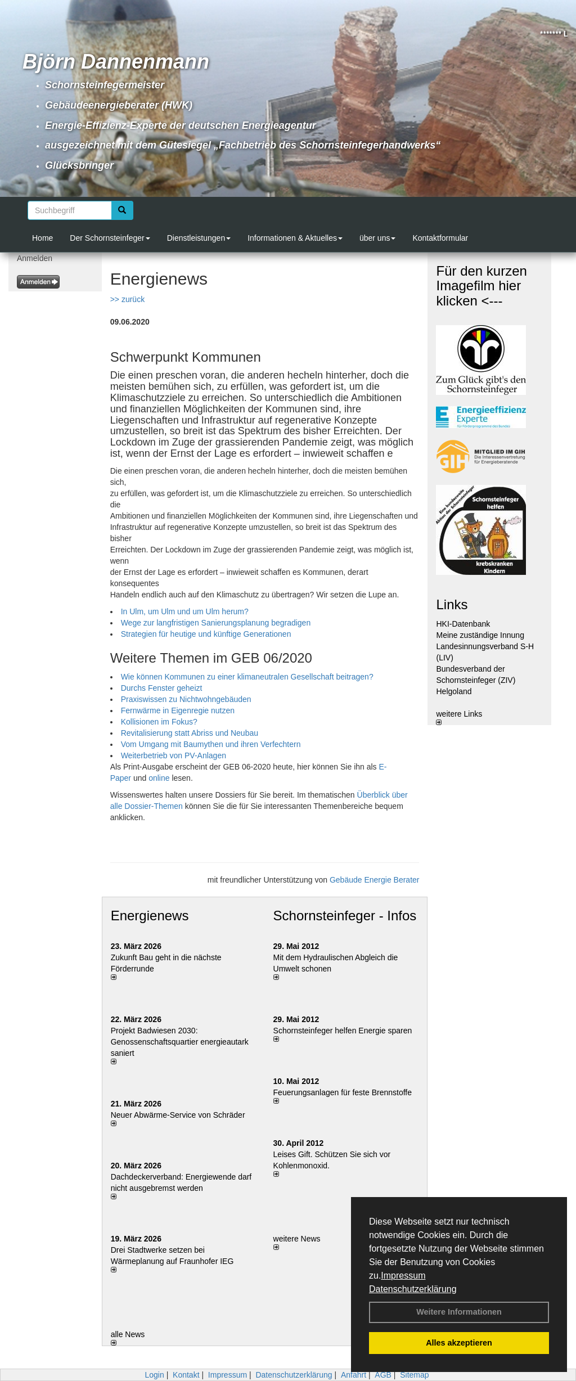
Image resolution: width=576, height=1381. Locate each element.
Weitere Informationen (459, 1311)
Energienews (150, 915)
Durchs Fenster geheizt (161, 687)
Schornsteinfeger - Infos (345, 915)
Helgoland (453, 691)
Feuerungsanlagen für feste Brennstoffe (342, 1092)
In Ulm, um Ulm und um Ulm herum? (185, 611)
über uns (377, 237)
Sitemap (414, 1374)
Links (451, 604)
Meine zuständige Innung (480, 635)
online (158, 777)
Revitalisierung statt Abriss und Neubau (189, 732)
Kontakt (186, 1374)
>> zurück (127, 299)
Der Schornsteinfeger (110, 237)
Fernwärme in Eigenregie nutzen (178, 710)
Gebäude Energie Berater (375, 879)
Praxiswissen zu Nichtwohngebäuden (186, 699)
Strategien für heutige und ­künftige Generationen (206, 633)
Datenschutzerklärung (413, 1289)
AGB (383, 1374)
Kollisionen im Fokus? (159, 721)
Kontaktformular (440, 237)
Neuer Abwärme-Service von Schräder (178, 1114)
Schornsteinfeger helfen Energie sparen (342, 1030)
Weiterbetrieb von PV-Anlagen (173, 755)
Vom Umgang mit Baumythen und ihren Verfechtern (211, 744)
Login (154, 1374)
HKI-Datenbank (463, 623)
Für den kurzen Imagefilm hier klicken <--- (481, 285)
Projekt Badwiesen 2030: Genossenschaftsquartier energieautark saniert (180, 1042)
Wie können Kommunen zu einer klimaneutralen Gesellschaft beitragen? (247, 676)
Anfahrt (353, 1374)
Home (42, 237)
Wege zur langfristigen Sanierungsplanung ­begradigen (216, 622)
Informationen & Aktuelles (295, 237)
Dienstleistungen (199, 237)
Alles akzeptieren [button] (459, 1342)
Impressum (403, 1275)
